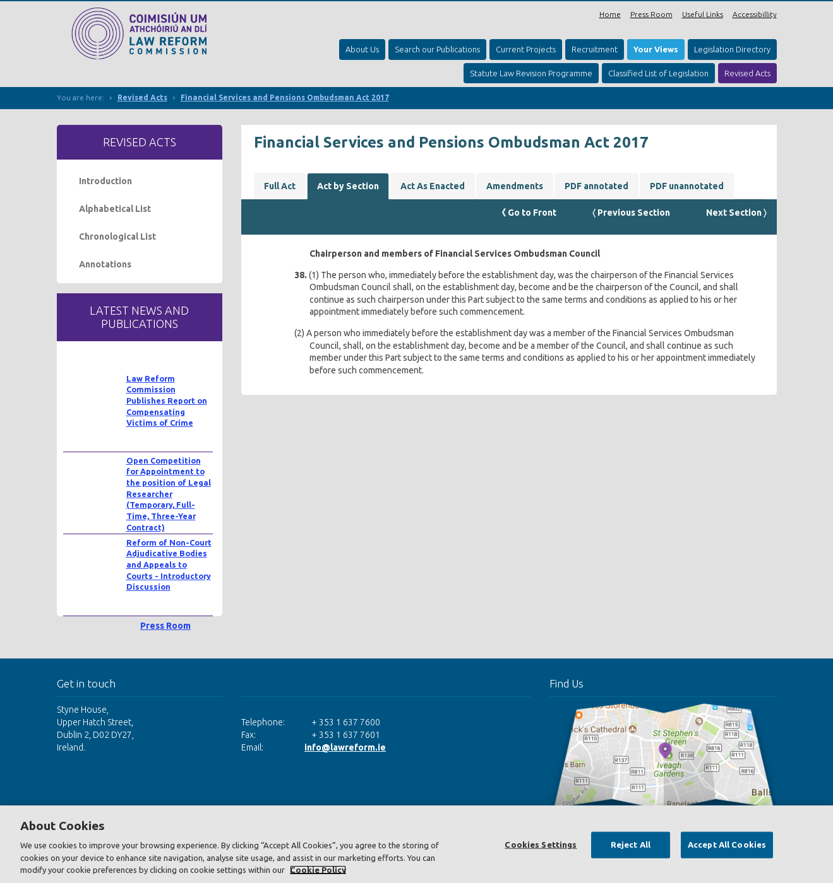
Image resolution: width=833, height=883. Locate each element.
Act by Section (348, 186)
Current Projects (526, 49)
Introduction (105, 181)
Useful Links (702, 14)
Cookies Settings (541, 844)
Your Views (655, 49)
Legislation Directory (732, 49)
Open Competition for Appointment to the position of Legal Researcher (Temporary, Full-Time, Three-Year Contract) (168, 494)
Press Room (651, 14)
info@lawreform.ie (345, 747)
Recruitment (595, 49)
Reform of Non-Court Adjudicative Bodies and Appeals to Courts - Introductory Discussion (169, 565)
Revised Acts (747, 73)
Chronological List (117, 236)
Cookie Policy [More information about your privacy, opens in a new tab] (318, 869)
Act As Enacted (432, 186)
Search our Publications (437, 49)
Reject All (630, 844)
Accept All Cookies (727, 844)
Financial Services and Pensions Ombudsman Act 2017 (285, 97)
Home (610, 14)
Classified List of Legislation (658, 73)
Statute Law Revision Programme (531, 73)
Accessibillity (755, 14)
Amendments (514, 186)
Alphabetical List (115, 209)
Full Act (280, 186)
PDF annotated (596, 186)
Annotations (105, 264)
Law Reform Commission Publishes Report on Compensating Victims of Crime (166, 401)
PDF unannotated (687, 186)
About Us (362, 49)
